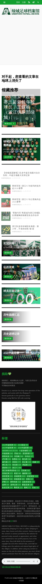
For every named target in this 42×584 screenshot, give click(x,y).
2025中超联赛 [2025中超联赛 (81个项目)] (9, 448)
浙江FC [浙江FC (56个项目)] (16, 468)
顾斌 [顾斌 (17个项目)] (27, 488)
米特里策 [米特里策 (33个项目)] (7, 476)
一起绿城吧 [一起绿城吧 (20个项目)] (25, 451)
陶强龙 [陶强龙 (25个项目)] (18, 488)
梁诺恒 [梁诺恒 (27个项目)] (6, 468)
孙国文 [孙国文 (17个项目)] (16, 462)
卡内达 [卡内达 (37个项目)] (29, 456)
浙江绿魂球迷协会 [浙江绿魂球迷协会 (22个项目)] (11, 470)
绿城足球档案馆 (18, 578)
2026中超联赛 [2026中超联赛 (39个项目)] (25, 448)
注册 (24, 2)
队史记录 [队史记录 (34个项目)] (7, 488)
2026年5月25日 (15, 183)
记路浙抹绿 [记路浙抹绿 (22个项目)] (28, 482)
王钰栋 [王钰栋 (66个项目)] (25, 470)
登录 (18, 2)
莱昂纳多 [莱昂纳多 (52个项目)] (15, 482)
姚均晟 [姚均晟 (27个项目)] (6, 462)
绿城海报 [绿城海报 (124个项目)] (32, 476)
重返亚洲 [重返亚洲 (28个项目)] (27, 485)
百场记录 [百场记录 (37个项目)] (7, 473)
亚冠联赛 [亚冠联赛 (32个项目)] (28, 453)
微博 (11, 521)
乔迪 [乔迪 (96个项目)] (17, 453)
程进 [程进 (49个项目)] (17, 473)
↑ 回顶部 (21, 580)
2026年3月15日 (27, 196)
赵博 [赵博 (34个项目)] (5, 485)
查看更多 (8, 253)
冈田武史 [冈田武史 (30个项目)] (7, 456)
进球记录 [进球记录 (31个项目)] (15, 485)
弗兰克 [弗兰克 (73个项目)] (6, 465)
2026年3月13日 (27, 223)
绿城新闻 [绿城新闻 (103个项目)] (20, 476)
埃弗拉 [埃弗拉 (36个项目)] (16, 459)
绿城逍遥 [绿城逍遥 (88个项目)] (19, 479)
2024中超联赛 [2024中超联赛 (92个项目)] (9, 445)
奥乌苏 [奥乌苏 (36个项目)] (26, 459)
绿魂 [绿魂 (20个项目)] (29, 479)
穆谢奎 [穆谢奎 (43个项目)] (26, 473)
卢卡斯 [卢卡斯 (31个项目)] (6, 459)
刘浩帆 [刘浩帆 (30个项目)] (18, 456)
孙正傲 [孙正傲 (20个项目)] (26, 462)
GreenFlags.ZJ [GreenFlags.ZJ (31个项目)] (10, 451)
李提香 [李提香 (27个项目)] (26, 465)
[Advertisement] (21, 40)
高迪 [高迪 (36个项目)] (35, 488)
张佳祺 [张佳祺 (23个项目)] (16, 465)
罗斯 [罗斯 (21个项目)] (5, 482)
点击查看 (8, 157)
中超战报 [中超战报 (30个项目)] (7, 453)
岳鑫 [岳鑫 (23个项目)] (35, 462)
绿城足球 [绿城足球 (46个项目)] (7, 479)
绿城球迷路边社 (6, 183)
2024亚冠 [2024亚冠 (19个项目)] (23, 445)
